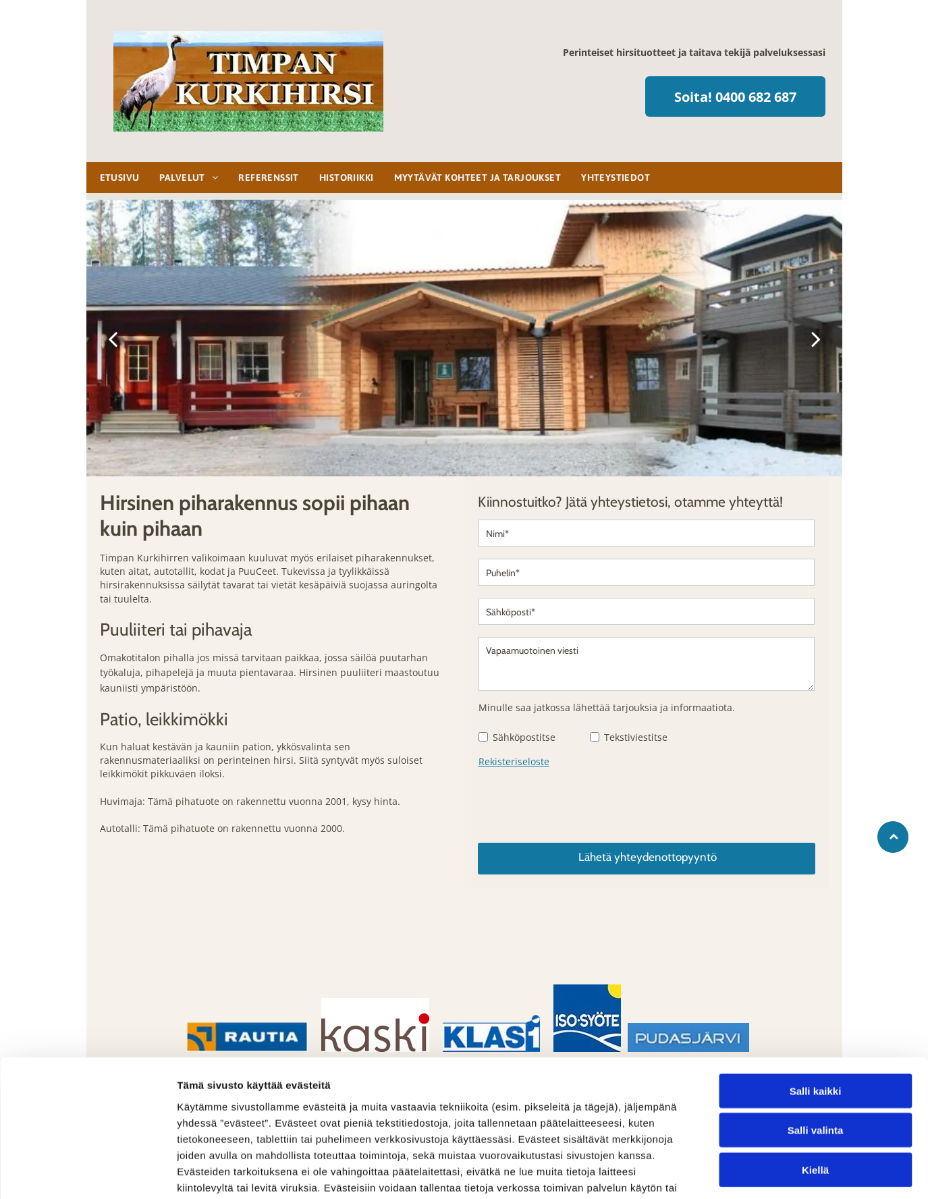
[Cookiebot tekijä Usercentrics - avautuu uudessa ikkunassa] (87, 1173)
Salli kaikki (816, 1005)
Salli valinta (816, 1045)
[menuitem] (116, 177)
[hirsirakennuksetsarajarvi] (161, 906)
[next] (816, 338)
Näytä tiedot (721, 1172)
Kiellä (815, 1084)
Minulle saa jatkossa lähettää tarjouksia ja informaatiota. (607, 707)
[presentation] (581, 802)
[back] (112, 338)
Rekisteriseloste (514, 761)
